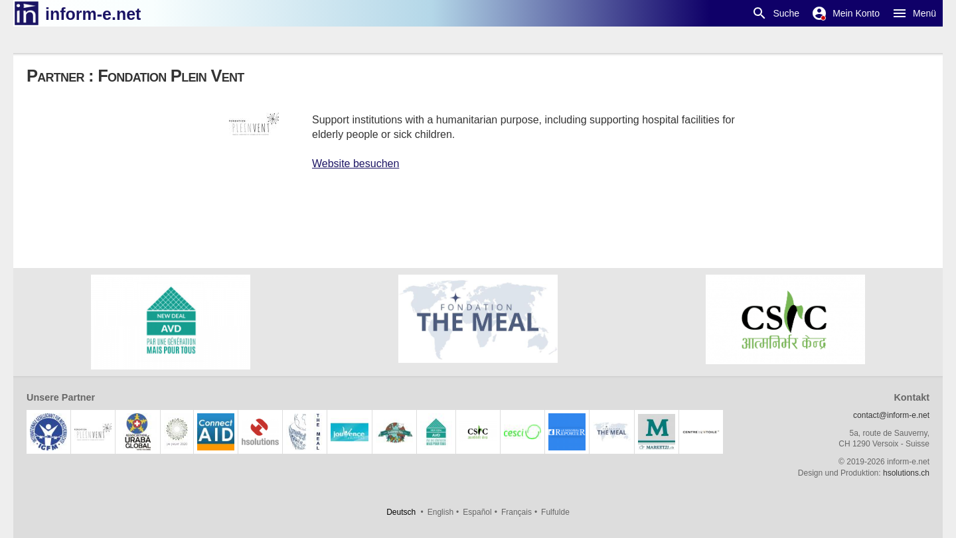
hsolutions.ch (906, 473)
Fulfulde (555, 512)
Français (516, 512)
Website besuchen (355, 163)
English (440, 512)
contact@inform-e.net (891, 415)
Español (477, 512)
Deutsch (401, 512)
